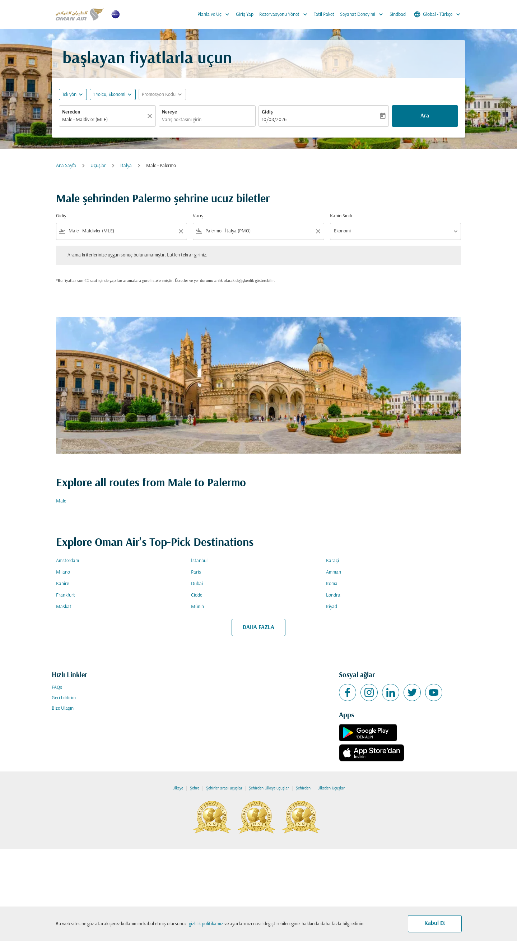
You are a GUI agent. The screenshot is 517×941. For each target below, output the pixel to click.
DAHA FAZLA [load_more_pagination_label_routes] (258, 627)
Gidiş (267, 112)
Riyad (331, 606)
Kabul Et (434, 923)
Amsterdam (67, 561)
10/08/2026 (274, 119)
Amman (333, 572)
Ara (424, 116)
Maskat (63, 606)
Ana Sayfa (66, 165)
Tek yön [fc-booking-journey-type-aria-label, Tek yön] (69, 94)
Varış (198, 216)
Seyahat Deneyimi (363, 14)
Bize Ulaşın (63, 708)
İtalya (126, 165)
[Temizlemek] (150, 116)
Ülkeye (177, 788)
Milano (63, 572)
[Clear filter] (180, 231)
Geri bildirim (64, 698)
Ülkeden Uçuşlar (331, 788)
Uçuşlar (98, 165)
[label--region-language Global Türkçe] (437, 14)
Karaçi (332, 561)
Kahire (62, 584)
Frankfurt (65, 595)
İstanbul (199, 561)
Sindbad (398, 14)
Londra (333, 595)
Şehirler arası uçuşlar (224, 788)
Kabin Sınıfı (341, 216)
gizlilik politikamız (206, 924)
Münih (197, 606)
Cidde (196, 595)
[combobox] (103, 120)
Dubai (197, 584)
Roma (331, 584)
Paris (196, 572)
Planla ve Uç (215, 14)
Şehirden (303, 788)
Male (61, 501)
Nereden (71, 112)
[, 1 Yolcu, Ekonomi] (109, 94)
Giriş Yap (244, 14)
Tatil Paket (324, 14)
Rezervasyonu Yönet (285, 14)
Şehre (194, 788)
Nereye (169, 112)
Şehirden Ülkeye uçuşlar (269, 788)
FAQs (57, 687)
